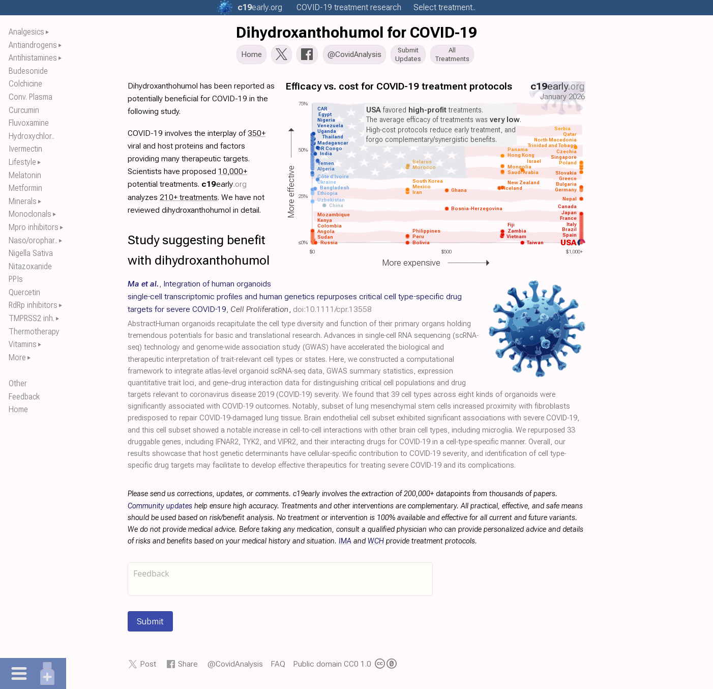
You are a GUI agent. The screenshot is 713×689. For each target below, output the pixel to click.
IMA (345, 544)
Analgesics (26, 32)
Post (148, 667)
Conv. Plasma (30, 97)
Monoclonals (30, 214)
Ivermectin (25, 149)
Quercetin (24, 292)
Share (188, 667)
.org (259, 7)
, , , (295, 299)
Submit (150, 624)
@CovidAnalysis (235, 667)
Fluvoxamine (29, 123)
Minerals (23, 201)
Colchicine (25, 84)
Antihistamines (33, 58)
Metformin (25, 188)
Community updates (160, 508)
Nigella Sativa (31, 253)
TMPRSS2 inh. (31, 318)
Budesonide (28, 71)
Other (18, 383)
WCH (376, 544)
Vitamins (23, 344)
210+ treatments (189, 200)
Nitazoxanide (30, 266)
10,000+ (232, 174)
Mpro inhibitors (33, 227)
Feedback (24, 396)
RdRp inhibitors (33, 305)
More (17, 357)
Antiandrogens (33, 45)
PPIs (16, 279)
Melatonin (25, 175)
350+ (256, 135)
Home (18, 409)
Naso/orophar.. (33, 240)
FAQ (278, 667)
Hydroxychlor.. (31, 136)
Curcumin (24, 110)
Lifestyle (22, 162)
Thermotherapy (34, 331)
